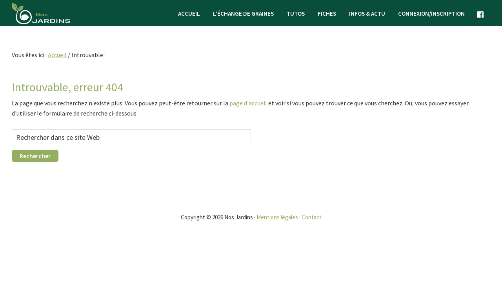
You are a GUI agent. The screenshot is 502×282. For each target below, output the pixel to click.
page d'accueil (248, 103)
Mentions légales (277, 217)
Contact (312, 217)
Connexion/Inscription (431, 13)
